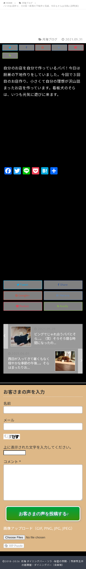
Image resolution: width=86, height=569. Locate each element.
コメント (12, 461)
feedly (63, 306)
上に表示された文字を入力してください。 (38, 447)
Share (63, 285)
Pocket (23, 306)
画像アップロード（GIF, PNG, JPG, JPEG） (39, 528)
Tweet (23, 285)
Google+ (23, 296)
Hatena (63, 296)
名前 (7, 403)
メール (8, 420)
